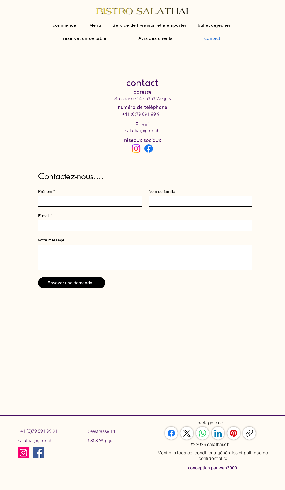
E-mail (45, 216)
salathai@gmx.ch (35, 440)
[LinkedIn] (218, 433)
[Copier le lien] (249, 433)
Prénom (46, 191)
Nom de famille (162, 191)
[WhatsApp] (202, 433)
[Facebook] (148, 148)
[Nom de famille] (199, 201)
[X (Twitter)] (186, 433)
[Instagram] (136, 148)
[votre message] (145, 257)
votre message (51, 240)
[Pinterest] (233, 433)
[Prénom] (88, 201)
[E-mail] (143, 225)
